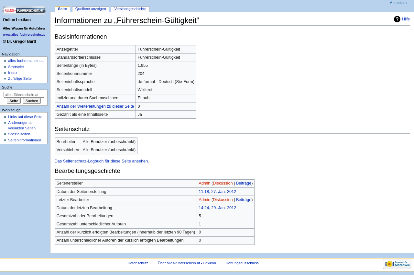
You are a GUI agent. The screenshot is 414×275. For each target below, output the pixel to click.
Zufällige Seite (20, 78)
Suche (7, 87)
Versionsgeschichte (130, 9)
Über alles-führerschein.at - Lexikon (187, 263)
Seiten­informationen (24, 140)
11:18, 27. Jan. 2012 (217, 191)
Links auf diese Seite (25, 117)
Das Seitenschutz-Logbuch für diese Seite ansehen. (102, 161)
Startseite (16, 67)
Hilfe (406, 19)
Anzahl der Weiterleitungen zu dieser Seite (95, 106)
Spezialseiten (19, 134)
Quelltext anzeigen (90, 9)
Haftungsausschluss (242, 263)
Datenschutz (137, 263)
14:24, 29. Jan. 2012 (217, 208)
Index (12, 73)
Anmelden (398, 3)
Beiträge (243, 183)
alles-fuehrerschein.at (26, 61)
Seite (62, 9)
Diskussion (223, 183)
